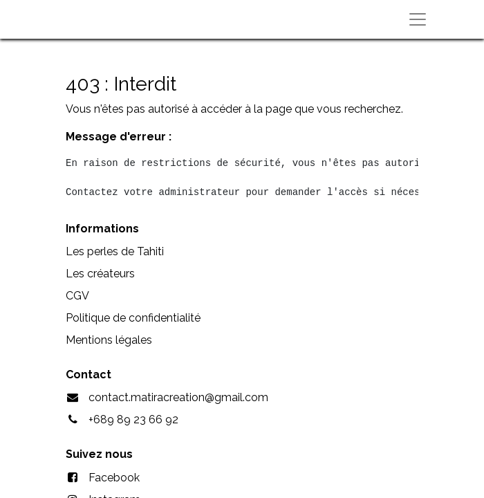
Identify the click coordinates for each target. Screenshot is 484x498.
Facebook (114, 477)
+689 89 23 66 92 (133, 419)
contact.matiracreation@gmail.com (178, 397)
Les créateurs (100, 273)
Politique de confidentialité (133, 317)
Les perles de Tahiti (115, 251)
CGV (77, 295)
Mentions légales (109, 340)
